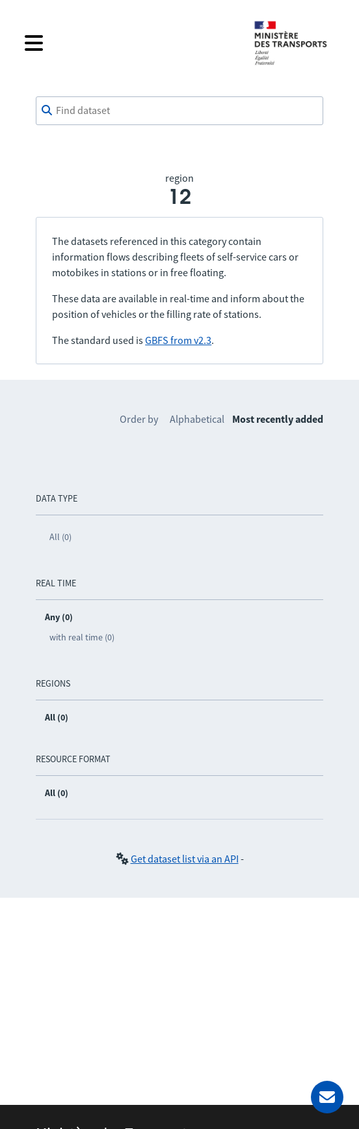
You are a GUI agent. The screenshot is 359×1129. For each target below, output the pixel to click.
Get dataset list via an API (185, 858)
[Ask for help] (327, 1097)
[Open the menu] (129, 43)
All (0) (60, 537)
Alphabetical (197, 418)
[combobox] (179, 110)
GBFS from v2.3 (178, 340)
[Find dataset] (179, 110)
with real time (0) (81, 637)
